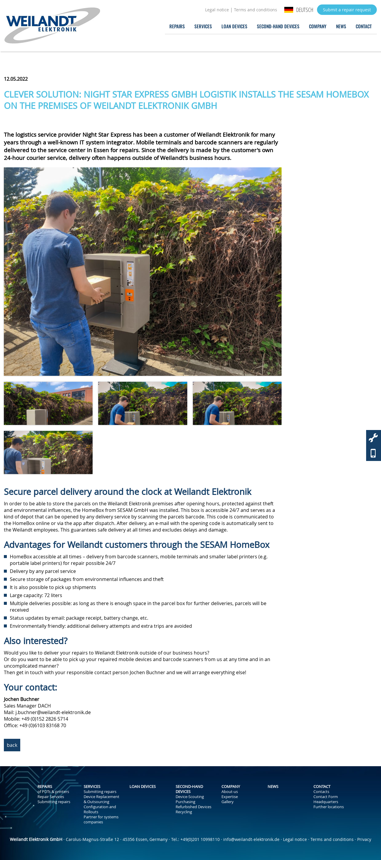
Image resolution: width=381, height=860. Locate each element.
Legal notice (217, 10)
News (341, 26)
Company (318, 26)
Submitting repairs (54, 801)
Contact (364, 26)
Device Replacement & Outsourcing (101, 799)
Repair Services (51, 796)
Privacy (364, 839)
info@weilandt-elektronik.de (251, 839)
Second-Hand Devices (278, 26)
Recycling (184, 811)
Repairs (177, 26)
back (12, 745)
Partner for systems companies (101, 819)
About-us (229, 791)
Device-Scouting (190, 796)
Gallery (227, 801)
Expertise (229, 796)
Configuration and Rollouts (100, 809)
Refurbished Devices (193, 806)
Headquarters (325, 801)
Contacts (321, 791)
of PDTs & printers (53, 791)
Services (203, 26)
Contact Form (325, 796)
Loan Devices (234, 26)
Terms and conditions (255, 10)
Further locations (328, 806)
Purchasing (185, 801)
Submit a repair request (347, 10)
